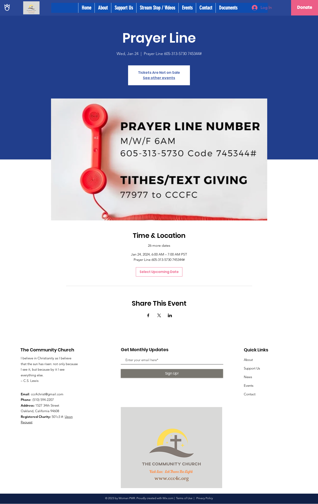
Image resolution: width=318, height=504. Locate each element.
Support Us (252, 368)
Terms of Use (184, 498)
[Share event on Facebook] (148, 315)
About (248, 360)
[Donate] (304, 7)
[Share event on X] (159, 315)
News (248, 377)
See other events (159, 77)
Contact (250, 394)
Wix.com (168, 498)
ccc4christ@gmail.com (47, 394)
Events (248, 385)
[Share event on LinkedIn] (170, 315)
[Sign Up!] (172, 373)
